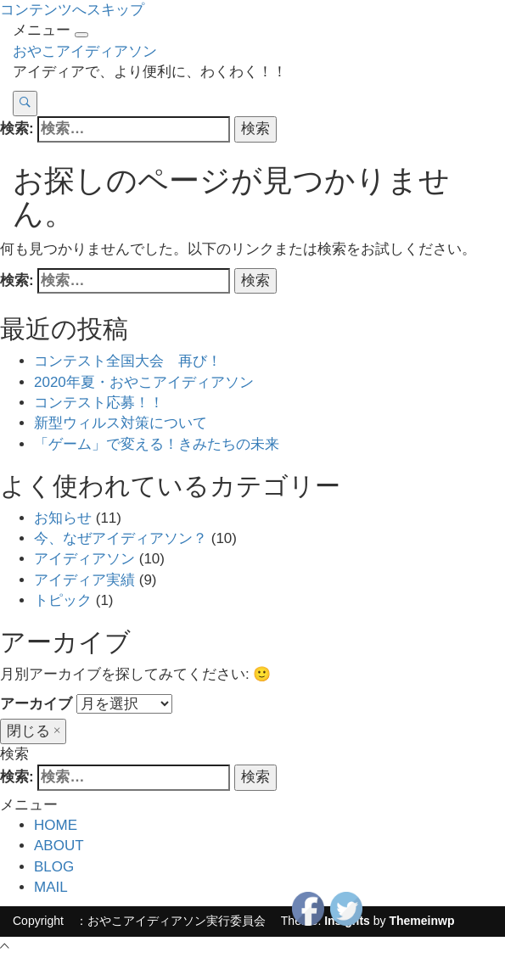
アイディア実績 (84, 580)
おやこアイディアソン (85, 51)
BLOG (54, 867)
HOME (55, 825)
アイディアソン (84, 559)
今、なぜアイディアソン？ (120, 538)
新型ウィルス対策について (120, 423)
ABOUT (59, 846)
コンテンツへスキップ (72, 10)
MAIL (51, 887)
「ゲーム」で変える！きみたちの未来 (156, 444)
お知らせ (63, 518)
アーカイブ (36, 704)
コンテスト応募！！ (99, 403)
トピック (63, 600)
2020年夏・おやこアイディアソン (144, 382)
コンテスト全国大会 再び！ (128, 361)
